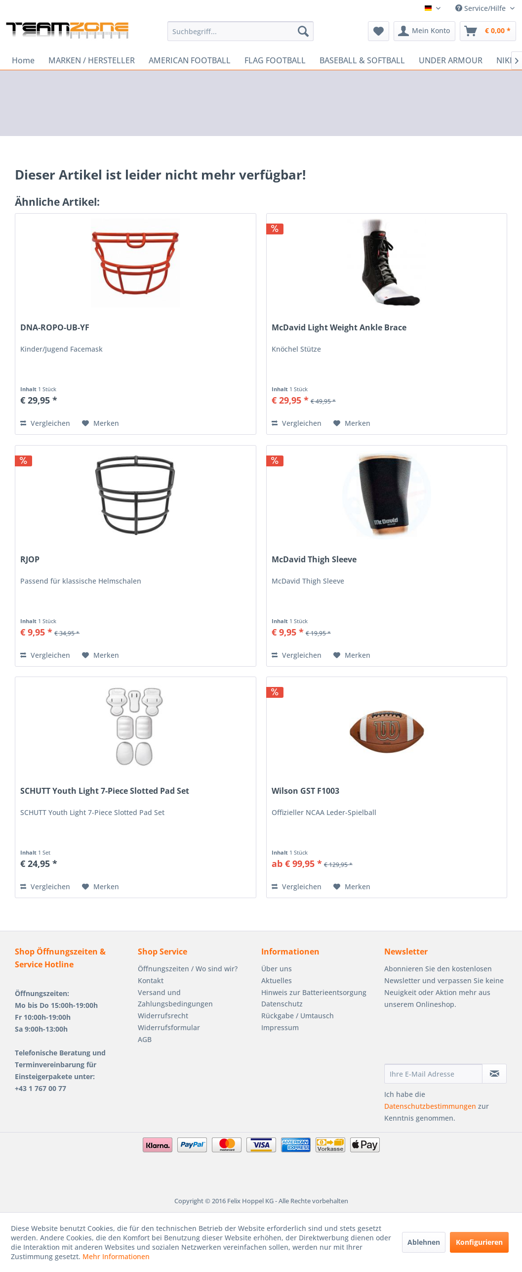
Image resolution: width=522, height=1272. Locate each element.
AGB (145, 1039)
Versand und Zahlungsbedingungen (175, 998)
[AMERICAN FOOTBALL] (190, 60)
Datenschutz (282, 1003)
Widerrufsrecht (163, 1015)
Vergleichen (45, 423)
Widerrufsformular (169, 1027)
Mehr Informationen (116, 1256)
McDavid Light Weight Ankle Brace (339, 327)
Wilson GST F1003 (305, 791)
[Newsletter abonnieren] (494, 1074)
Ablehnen (423, 1242)
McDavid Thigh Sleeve (314, 559)
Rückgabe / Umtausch (297, 1015)
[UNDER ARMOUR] (450, 60)
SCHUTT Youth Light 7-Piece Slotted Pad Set (104, 791)
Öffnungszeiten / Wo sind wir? (188, 968)
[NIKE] (505, 60)
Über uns (276, 968)
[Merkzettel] (378, 31)
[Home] (23, 60)
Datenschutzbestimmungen (430, 1106)
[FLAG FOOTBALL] (275, 60)
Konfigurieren (479, 1242)
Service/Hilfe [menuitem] (481, 8)
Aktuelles (276, 980)
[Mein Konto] (424, 31)
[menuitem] (240, 31)
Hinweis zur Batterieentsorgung (313, 992)
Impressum (280, 1027)
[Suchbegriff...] (240, 31)
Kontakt (150, 980)
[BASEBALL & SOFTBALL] (362, 60)
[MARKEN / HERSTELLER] (91, 60)
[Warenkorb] (488, 31)
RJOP (30, 559)
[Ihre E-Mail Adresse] (433, 1074)
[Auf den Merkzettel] (100, 423)
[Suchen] (303, 31)
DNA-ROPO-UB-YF (54, 327)
